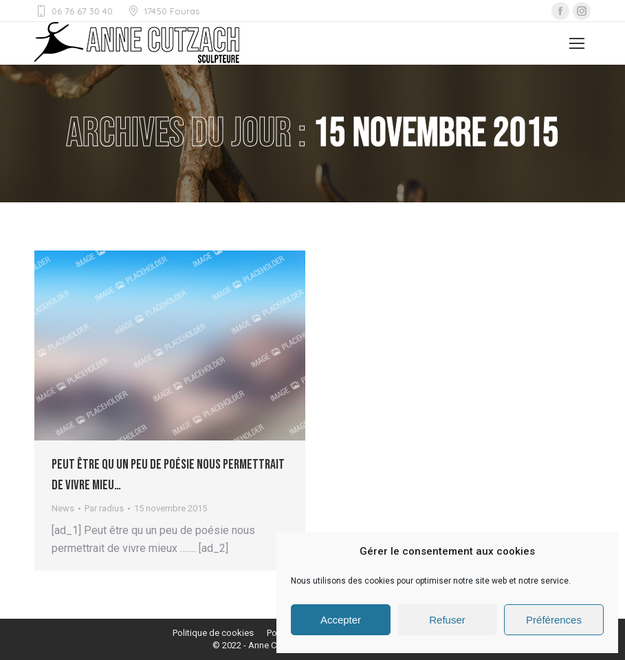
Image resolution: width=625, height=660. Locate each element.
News (63, 508)
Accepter (340, 620)
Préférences (554, 620)
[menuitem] (213, 633)
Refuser (447, 620)
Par (104, 508)
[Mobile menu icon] (577, 43)
